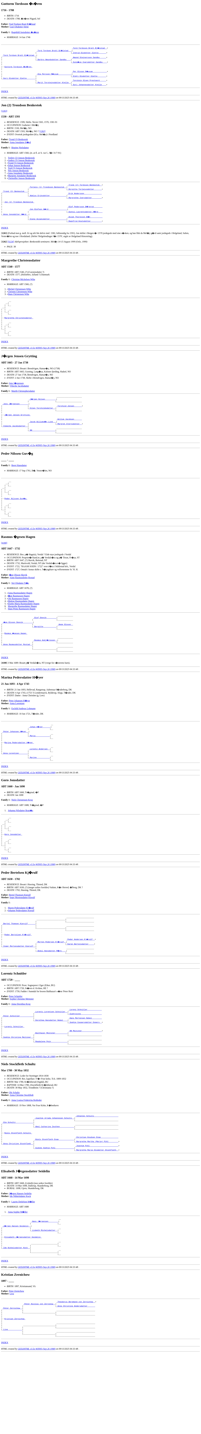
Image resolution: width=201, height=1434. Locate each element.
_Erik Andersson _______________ (84, 199)
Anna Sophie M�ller (18, 1280)
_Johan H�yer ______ (40, 762)
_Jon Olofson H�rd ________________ (48, 217)
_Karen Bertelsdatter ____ (80, 996)
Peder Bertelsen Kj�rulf (18, 986)
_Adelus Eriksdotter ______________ (47, 202)
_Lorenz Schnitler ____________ (85, 1063)
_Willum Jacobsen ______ (69, 439)
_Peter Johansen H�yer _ (15, 767)
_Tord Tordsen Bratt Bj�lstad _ (19, 55)
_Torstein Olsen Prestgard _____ (89, 83)
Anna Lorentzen (17, 738)
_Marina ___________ (39, 798)
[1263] (4, 115)
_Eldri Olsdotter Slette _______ (89, 78)
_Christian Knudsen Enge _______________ (96, 1202)
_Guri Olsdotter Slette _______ (18, 81)
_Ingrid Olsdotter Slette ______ (89, 53)
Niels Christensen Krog (22, 840)
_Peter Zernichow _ (12, 1384)
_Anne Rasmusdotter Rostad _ (17, 678)
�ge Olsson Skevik (18, 604)
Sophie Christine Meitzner (22, 1052)
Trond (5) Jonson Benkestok (21, 167)
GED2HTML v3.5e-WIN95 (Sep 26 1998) (36, 102)
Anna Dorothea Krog (20, 1057)
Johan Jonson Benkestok (19, 170)
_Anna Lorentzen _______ (15, 792)
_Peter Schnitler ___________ (17, 1071)
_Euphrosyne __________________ (85, 1068)
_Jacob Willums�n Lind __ (42, 441)
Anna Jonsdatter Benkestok (20, 177)
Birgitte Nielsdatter (20, 152)
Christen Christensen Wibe (20, 301)
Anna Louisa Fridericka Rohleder (26, 1161)
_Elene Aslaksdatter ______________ (47, 228)
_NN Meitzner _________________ (85, 1089)
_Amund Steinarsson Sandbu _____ (89, 58)
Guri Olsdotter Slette (19, 27)
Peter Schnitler (16, 1050)
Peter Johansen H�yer (19, 735)
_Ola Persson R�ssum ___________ (54, 76)
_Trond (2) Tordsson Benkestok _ (84, 189)
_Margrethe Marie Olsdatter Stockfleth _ (96, 1218)
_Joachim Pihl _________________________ (96, 1213)
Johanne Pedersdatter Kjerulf (21, 958)
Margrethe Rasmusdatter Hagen (22, 635)
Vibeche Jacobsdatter (19, 402)
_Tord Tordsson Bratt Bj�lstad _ (89, 48)
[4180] (4, 572)
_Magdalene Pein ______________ (50, 1102)
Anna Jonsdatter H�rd (20, 146)
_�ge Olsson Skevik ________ (17, 652)
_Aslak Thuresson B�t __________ (85, 225)
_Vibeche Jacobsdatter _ (15, 446)
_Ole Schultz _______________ (17, 1184)
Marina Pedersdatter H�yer (19, 780)
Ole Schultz (14, 1153)
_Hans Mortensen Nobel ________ (85, 1073)
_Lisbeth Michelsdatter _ (44, 1300)
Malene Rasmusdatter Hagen (21, 630)
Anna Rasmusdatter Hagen (20, 622)
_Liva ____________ (12, 1409)
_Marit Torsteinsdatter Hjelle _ (54, 86)
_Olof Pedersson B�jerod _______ (85, 215)
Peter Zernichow (16, 1365)
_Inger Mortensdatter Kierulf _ (18, 999)
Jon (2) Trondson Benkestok (19, 210)
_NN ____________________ (42, 452)
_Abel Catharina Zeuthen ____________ (54, 1190)
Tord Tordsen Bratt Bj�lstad (22, 24)
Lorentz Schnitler (14, 1084)
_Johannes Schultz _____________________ (96, 1177)
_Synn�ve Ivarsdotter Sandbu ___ (89, 63)
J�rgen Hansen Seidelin (20, 1261)
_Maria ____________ (39, 772)
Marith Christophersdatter (23, 407)
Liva (12, 1367)
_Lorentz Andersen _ (39, 787)
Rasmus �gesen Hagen (16, 665)
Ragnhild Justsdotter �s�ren (25, 32)
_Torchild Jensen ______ (69, 423)
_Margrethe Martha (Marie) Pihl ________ (96, 1207)
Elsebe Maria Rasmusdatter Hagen (23, 632)
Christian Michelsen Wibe (23, 289)
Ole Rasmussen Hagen (18, 627)
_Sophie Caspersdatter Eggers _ (85, 1079)
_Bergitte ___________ (44, 657)
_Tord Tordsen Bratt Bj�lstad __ (54, 50)
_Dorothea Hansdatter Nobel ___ (50, 1076)
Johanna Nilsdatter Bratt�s (20, 851)
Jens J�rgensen (16, 400)
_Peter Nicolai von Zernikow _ (39, 1378)
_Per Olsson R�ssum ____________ (89, 73)
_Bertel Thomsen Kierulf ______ (18, 973)
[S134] (11, 251)
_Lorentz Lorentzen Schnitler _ (50, 1066)
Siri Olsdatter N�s (20, 612)
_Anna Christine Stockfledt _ (17, 1210)
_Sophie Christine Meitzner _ (17, 1096)
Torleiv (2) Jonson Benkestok (21, 162)
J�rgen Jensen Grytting (17, 434)
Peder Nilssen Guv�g (16, 524)
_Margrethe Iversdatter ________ (84, 205)
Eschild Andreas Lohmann (23, 743)
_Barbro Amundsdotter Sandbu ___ (54, 60)
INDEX (4, 95)
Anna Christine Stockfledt (21, 1156)
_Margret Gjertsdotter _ (69, 444)
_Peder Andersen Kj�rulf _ (80, 991)
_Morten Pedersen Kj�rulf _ (51, 993)
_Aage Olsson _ (65, 655)
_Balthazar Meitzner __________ (50, 1091)
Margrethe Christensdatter (18, 331)
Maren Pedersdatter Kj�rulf (21, 956)
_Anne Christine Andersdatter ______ (75, 1381)
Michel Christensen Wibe (19, 298)
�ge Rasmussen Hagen (19, 625)
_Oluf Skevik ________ (44, 647)
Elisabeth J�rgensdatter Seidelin (23, 1307)
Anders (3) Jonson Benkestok (21, 164)
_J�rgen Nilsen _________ (42, 416)
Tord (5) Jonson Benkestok (20, 172)
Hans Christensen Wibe (18, 303)
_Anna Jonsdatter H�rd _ (15, 222)
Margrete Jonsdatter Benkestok (22, 180)
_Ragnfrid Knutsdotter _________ (84, 230)
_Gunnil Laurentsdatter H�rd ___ (85, 220)
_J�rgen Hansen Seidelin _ (16, 1295)
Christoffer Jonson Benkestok (21, 182)
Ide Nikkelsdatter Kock (20, 1264)
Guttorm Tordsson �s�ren (18, 68)
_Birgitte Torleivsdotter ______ (84, 194)
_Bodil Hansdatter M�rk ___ (51, 1004)
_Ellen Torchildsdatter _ (42, 426)
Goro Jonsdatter (13, 879)
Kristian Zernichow (14, 1396)
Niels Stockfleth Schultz (18, 1197)
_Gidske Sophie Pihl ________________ (54, 1215)
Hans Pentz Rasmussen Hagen (21, 637)
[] (4, 242)
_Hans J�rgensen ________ (45, 1289)
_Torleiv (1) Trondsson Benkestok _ (47, 192)
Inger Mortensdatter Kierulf (22, 945)
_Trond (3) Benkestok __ (15, 197)
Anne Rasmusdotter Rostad (22, 606)
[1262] (42, 135)
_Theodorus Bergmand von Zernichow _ (75, 1376)
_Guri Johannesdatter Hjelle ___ (89, 89)
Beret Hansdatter (19, 487)
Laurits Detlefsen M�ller (23, 1270)
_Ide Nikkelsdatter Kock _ (16, 1320)
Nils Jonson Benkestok (18, 175)
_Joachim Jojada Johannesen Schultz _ (54, 1179)
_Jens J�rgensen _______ (15, 421)
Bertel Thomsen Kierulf (20, 943)
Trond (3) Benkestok (18, 143)
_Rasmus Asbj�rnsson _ (45, 673)
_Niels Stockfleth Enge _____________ (54, 1205)
